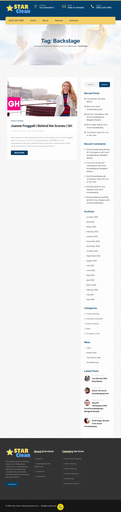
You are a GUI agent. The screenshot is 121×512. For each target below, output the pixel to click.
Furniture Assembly (71, 474)
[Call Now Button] (60, 507)
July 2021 (90, 294)
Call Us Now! (40, 476)
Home (33, 20)
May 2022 (90, 275)
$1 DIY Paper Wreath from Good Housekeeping (96, 424)
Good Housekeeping (36, 131)
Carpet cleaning (92, 314)
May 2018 (90, 299)
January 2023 (92, 236)
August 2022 (92, 261)
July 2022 (90, 265)
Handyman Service (71, 483)
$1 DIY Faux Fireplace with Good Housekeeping (96, 190)
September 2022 (93, 256)
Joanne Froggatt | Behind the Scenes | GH (41, 126)
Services (59, 20)
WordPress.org (92, 362)
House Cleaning (70, 469)
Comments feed (94, 357)
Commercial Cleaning (72, 459)
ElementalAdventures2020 (97, 197)
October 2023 (92, 217)
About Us (39, 459)
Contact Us (12, 484)
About (45, 20)
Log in (89, 348)
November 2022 (93, 246)
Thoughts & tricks (93, 334)
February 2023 (92, 231)
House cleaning (17, 121)
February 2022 (92, 290)
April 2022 (90, 280)
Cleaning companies (94, 319)
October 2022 (92, 251)
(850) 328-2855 (16, 20)
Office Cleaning (70, 464)
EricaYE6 (90, 187)
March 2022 (91, 285)
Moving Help (69, 478)
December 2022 (93, 241)
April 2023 (90, 222)
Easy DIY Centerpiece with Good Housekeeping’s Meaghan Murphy (97, 117)
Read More (19, 153)
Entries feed (91, 353)
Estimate (73, 20)
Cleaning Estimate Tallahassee (42, 465)
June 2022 (91, 270)
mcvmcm (91, 163)
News (88, 329)
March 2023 (91, 227)
